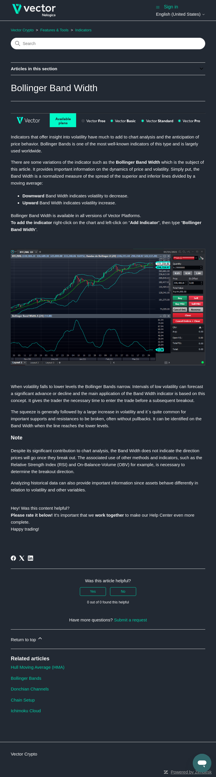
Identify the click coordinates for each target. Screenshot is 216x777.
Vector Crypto (22, 30)
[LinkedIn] (30, 558)
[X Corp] (21, 558)
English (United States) (180, 14)
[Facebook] (13, 558)
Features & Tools (54, 30)
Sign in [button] (171, 6)
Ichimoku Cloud (26, 710)
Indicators (83, 30)
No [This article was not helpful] (123, 591)
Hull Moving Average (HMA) (37, 667)
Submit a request (130, 619)
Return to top (27, 638)
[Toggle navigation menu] (158, 6)
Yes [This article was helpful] (93, 591)
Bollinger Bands (26, 678)
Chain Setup (23, 699)
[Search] (108, 43)
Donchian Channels (30, 688)
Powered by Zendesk (191, 771)
